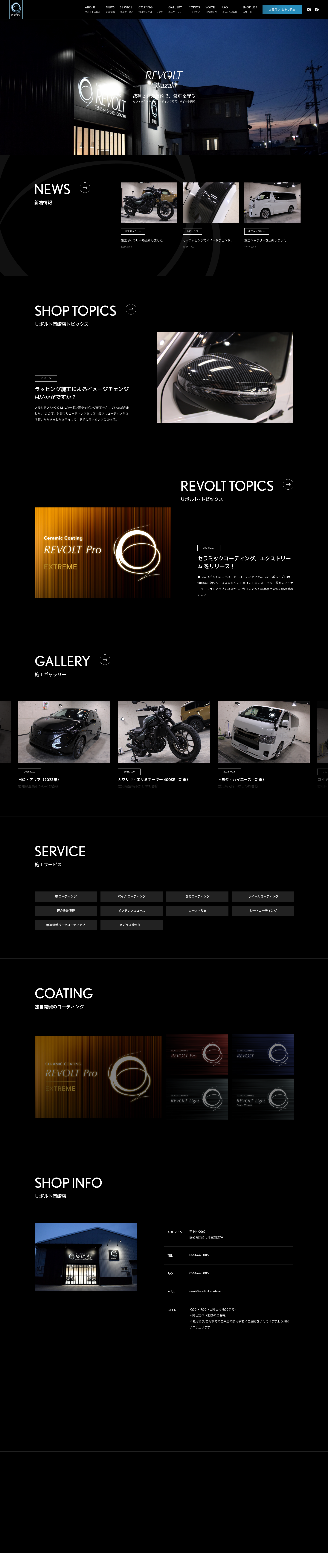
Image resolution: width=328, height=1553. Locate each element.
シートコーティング (263, 912)
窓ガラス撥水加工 (132, 926)
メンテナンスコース (131, 912)
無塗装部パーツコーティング (65, 926)
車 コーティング (66, 897)
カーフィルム (197, 912)
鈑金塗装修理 (66, 912)
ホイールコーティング (263, 897)
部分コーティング (197, 897)
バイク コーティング (131, 897)
